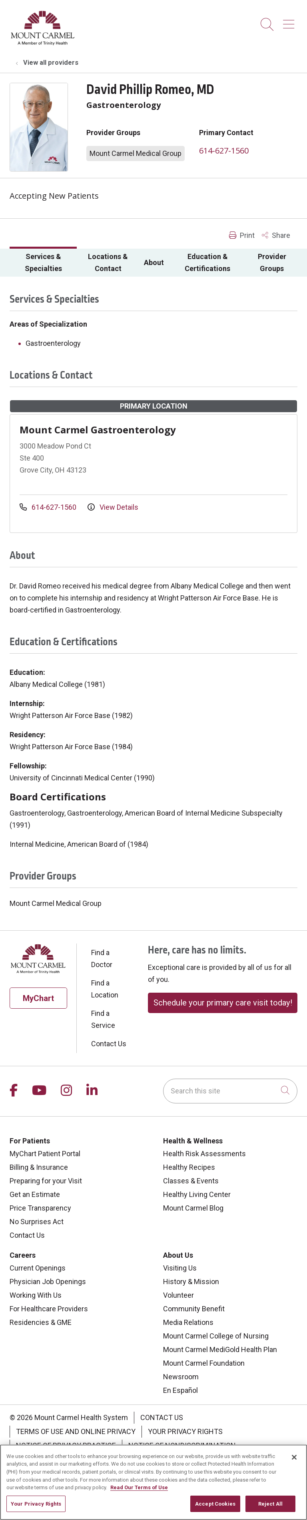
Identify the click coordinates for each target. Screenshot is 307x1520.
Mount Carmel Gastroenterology (98, 429)
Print (242, 235)
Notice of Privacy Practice (66, 1445)
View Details (113, 507)
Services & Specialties (43, 262)
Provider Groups (272, 262)
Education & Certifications (207, 262)
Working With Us (36, 1295)
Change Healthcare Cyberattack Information (101, 1459)
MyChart (38, 998)
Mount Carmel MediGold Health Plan (220, 1349)
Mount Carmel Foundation (204, 1363)
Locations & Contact (108, 262)
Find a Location (104, 989)
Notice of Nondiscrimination (182, 1445)
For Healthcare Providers (49, 1309)
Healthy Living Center (197, 1194)
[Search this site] (230, 1091)
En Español (180, 1390)
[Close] (294, 1479)
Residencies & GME (41, 1322)
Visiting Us (180, 1268)
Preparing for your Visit (46, 1181)
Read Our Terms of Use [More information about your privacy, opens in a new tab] (139, 1509)
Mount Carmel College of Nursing (216, 1336)
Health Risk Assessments (204, 1153)
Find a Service (103, 1019)
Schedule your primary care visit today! (223, 1002)
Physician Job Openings (48, 1281)
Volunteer (178, 1295)
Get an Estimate (35, 1194)
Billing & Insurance (39, 1167)
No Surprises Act (37, 1221)
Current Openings (38, 1268)
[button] (290, 21)
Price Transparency (40, 1208)
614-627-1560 (224, 150)
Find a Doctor (101, 958)
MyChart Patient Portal (45, 1153)
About (154, 262)
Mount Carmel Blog (193, 1208)
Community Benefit (194, 1309)
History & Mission (191, 1281)
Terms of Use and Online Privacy (76, 1431)
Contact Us (108, 1043)
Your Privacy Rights (185, 1431)
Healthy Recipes (189, 1167)
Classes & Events (191, 1181)
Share (276, 235)
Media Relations (188, 1322)
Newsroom (181, 1376)
